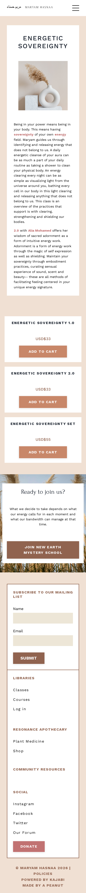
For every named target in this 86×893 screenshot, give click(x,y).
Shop (18, 751)
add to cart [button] (43, 351)
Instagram (23, 804)
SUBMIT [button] (28, 658)
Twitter (20, 823)
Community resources (39, 769)
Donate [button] (28, 846)
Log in (19, 709)
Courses (21, 699)
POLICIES (43, 873)
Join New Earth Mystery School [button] (43, 550)
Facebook (23, 813)
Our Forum (24, 832)
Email (18, 631)
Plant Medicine (28, 741)
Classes (21, 690)
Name (18, 609)
